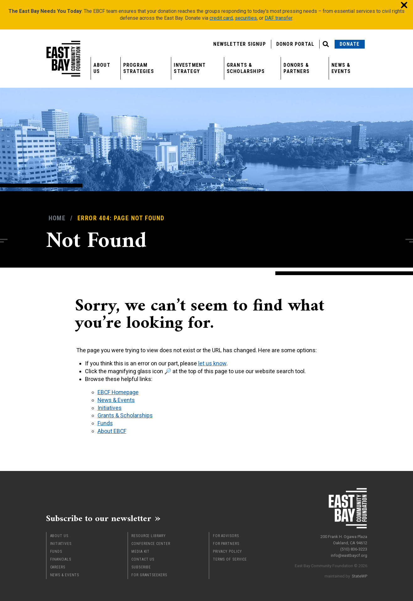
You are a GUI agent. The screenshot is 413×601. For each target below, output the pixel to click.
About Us (101, 68)
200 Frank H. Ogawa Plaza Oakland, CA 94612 (343, 537)
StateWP (359, 574)
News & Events (341, 68)
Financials (60, 559)
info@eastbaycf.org (349, 553)
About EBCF (112, 430)
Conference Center (150, 543)
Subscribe (141, 566)
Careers (57, 566)
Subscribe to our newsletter (102, 517)
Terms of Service (230, 559)
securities (246, 18)
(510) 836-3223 (353, 547)
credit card (221, 18)
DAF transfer (278, 18)
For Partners (226, 543)
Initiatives (60, 543)
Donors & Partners (296, 68)
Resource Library (148, 535)
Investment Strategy (190, 68)
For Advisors (226, 535)
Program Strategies (138, 68)
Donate (349, 44)
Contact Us (142, 559)
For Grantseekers (149, 574)
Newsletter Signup (239, 44)
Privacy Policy (227, 551)
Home (57, 218)
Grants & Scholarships (246, 68)
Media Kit (140, 551)
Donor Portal (295, 44)
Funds (56, 551)
